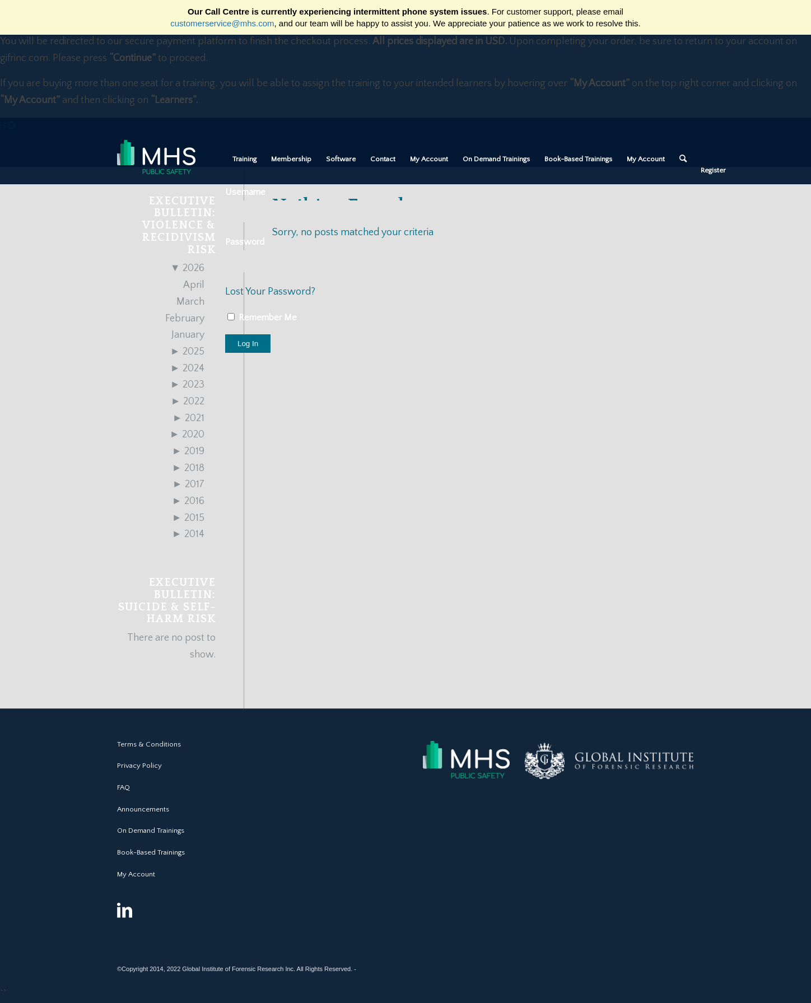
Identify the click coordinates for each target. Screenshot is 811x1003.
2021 (188, 418)
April (193, 285)
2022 (187, 401)
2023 (187, 384)
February (184, 318)
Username (245, 192)
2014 (188, 534)
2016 (188, 501)
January (187, 334)
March (190, 301)
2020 (187, 434)
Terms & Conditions (149, 744)
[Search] (683, 159)
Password (244, 242)
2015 (188, 518)
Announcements (143, 809)
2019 (188, 451)
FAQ (123, 787)
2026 (187, 268)
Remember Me (262, 317)
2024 (187, 368)
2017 (188, 484)
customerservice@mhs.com (222, 23)
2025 (187, 351)
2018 (188, 468)
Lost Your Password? (270, 291)
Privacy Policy (139, 765)
